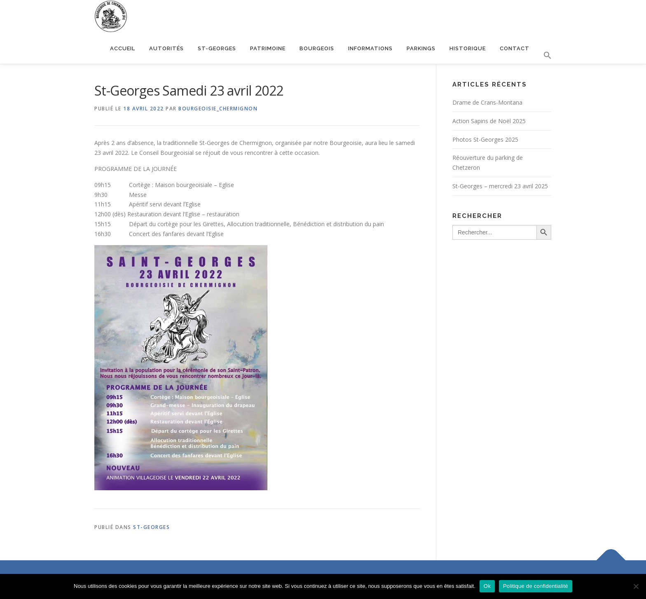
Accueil (122, 48)
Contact (514, 48)
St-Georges (217, 48)
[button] (544, 55)
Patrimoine (268, 48)
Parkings (421, 48)
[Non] (636, 586)
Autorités (166, 48)
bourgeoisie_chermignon (217, 108)
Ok (487, 586)
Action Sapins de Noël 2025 (489, 121)
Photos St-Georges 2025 (485, 139)
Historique (467, 48)
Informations (370, 48)
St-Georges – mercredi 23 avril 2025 (500, 186)
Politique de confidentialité (535, 586)
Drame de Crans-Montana (487, 102)
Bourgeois (317, 48)
